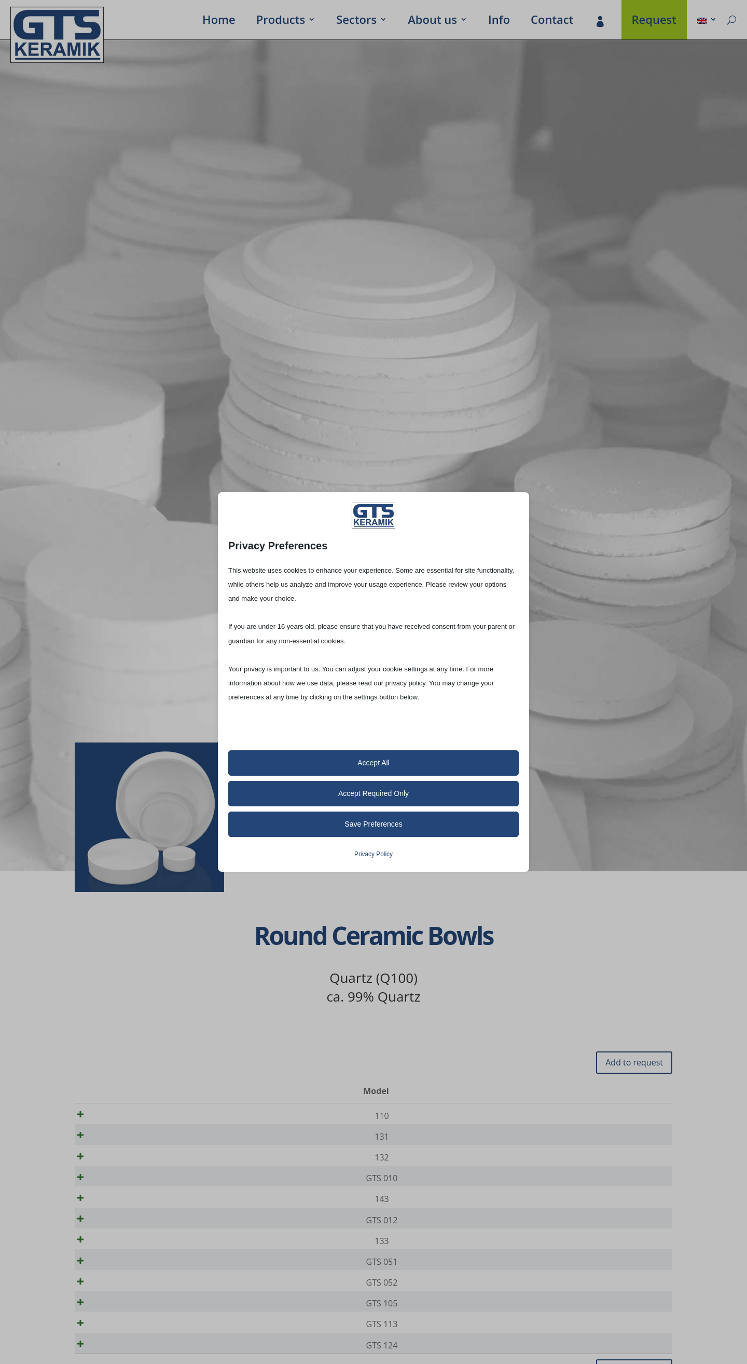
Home (219, 21)
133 (115, 1262)
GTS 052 (115, 1311)
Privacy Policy (373, 854)
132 (115, 1164)
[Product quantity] (629, 1116)
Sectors (356, 21)
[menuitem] (707, 21)
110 (115, 1116)
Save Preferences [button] (373, 824)
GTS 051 (115, 1286)
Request (654, 21)
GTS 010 (115, 1189)
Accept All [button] (373, 763)
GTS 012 (115, 1238)
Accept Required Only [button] (373, 793)
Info (499, 21)
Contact (552, 21)
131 (115, 1140)
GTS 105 (115, 1335)
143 (115, 1213)
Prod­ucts (280, 21)
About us (432, 21)
